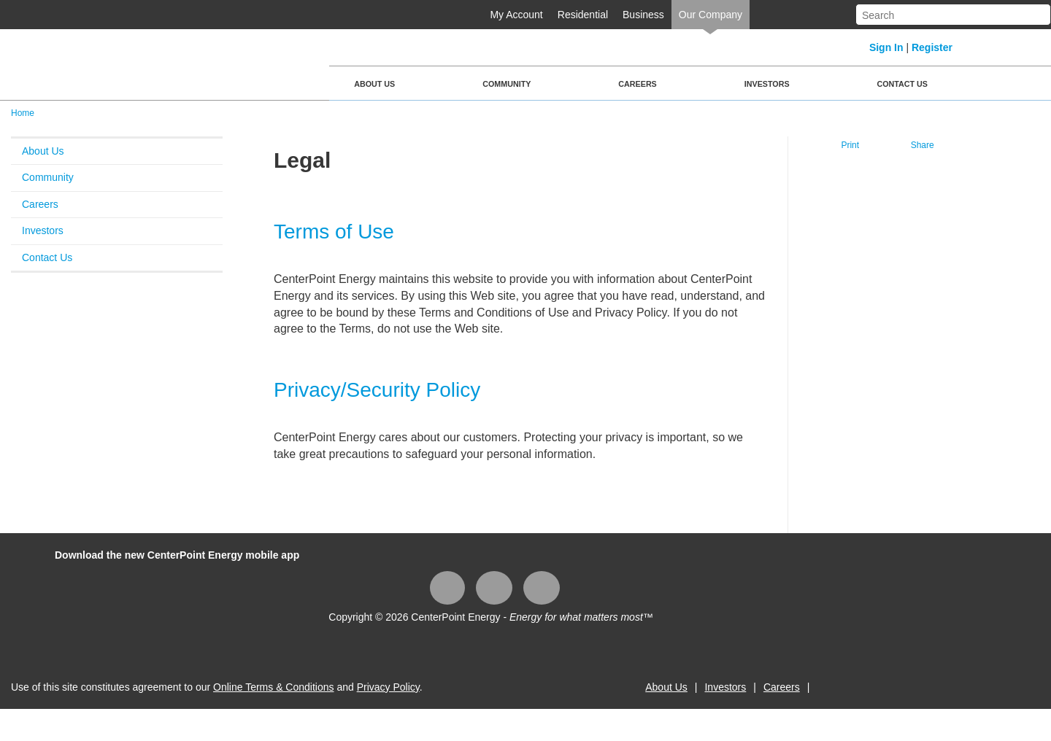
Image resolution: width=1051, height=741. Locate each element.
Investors (767, 83)
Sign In (886, 47)
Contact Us (902, 83)
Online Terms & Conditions (273, 687)
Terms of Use (334, 231)
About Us (374, 83)
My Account (516, 14)
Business (643, 14)
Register (932, 47)
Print (850, 145)
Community (506, 83)
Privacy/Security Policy (377, 390)
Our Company (710, 14)
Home (22, 113)
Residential (583, 14)
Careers (637, 83)
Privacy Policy (388, 687)
